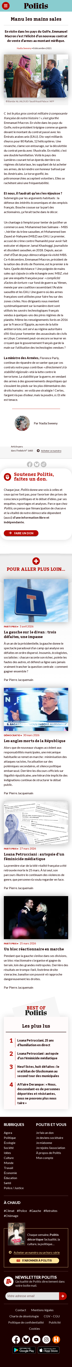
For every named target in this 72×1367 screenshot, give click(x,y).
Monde (8, 1163)
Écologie (9, 1142)
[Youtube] (36, 1340)
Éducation (10, 1178)
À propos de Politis (48, 1153)
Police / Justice (14, 1188)
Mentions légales (42, 1310)
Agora (8, 1132)
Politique (10, 1137)
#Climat (9, 1210)
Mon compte (44, 1158)
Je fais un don (45, 1132)
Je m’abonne (44, 1142)
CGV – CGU (52, 1316)
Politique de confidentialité (26, 1322)
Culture (9, 1158)
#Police (22, 1210)
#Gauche (35, 1210)
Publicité (55, 1322)
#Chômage (11, 1215)
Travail (8, 1168)
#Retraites (50, 1210)
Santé (7, 1183)
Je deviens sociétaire (49, 1137)
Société (9, 1148)
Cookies (34, 1328)
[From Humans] (56, 1340)
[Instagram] (46, 1340)
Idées (7, 1153)
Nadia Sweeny (24, 48)
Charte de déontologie (24, 1316)
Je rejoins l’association (50, 1148)
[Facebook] (16, 1340)
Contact (20, 1310)
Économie (10, 1173)
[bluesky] (26, 1340)
